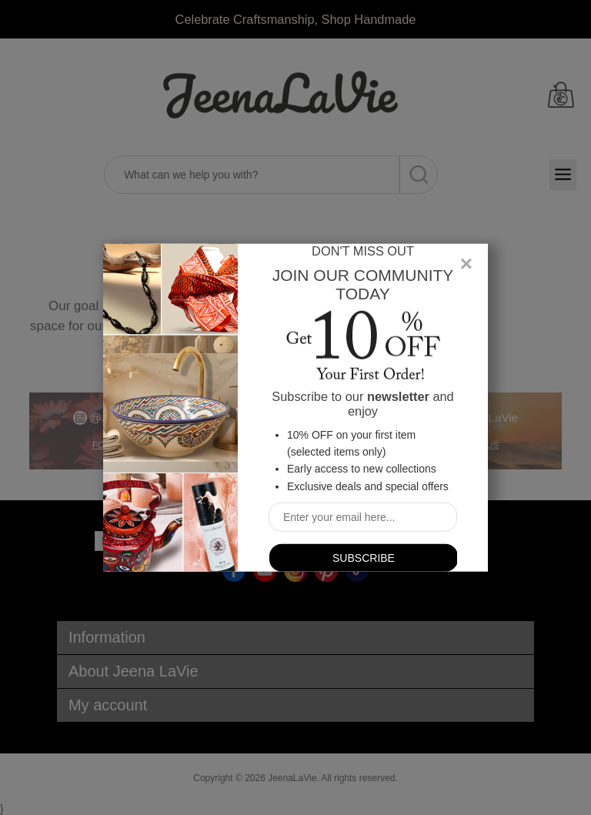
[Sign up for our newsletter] (363, 517)
